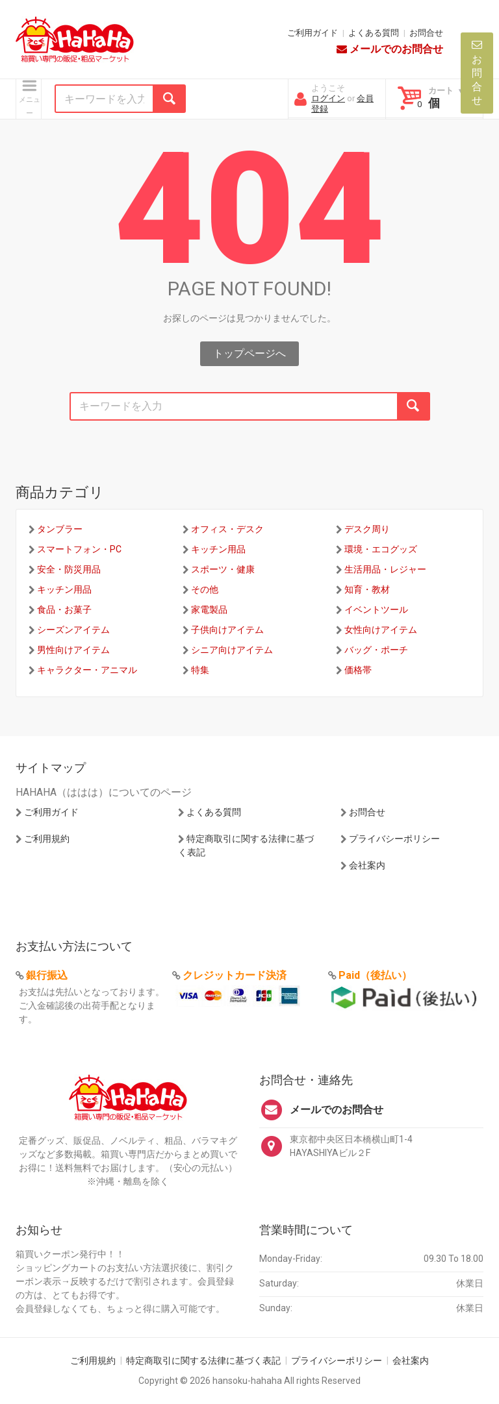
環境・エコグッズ (380, 549)
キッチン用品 (218, 549)
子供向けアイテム (227, 629)
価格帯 (358, 670)
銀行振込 (47, 975)
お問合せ (426, 33)
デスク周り (367, 529)
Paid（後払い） (375, 975)
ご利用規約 (47, 838)
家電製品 (209, 609)
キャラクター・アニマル (87, 670)
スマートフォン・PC (79, 549)
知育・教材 (367, 589)
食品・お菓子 (64, 609)
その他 (204, 589)
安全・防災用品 (69, 569)
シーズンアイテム (73, 629)
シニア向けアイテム (232, 650)
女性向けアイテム (380, 629)
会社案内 (367, 865)
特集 (200, 670)
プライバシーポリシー (394, 838)
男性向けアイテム (73, 650)
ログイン (328, 98)
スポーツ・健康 (223, 569)
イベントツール (376, 609)
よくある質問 (373, 33)
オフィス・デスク (227, 529)
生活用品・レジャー (385, 569)
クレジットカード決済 (235, 975)
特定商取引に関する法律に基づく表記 (203, 1360)
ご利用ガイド (312, 33)
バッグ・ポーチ (376, 650)
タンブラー (60, 529)
